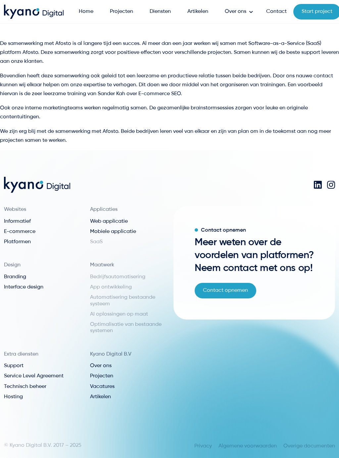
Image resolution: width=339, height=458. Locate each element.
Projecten (121, 11)
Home (86, 11)
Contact (276, 11)
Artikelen (197, 11)
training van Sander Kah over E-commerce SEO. (124, 93)
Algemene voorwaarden (247, 446)
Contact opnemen (225, 290)
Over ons (235, 11)
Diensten (160, 11)
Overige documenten (309, 446)
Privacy (203, 446)
